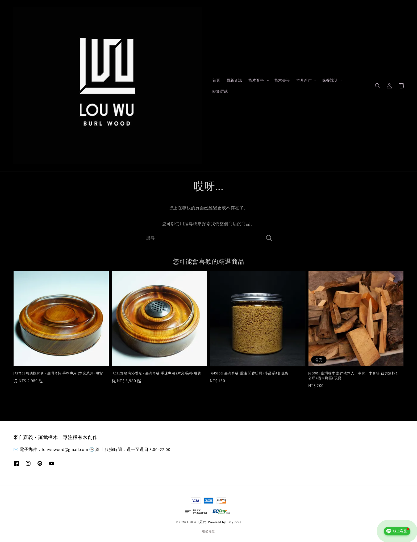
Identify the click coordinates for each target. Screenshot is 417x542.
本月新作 (304, 80)
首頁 (216, 80)
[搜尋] (269, 238)
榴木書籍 (282, 80)
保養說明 (329, 80)
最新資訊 (234, 80)
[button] (377, 86)
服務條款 (208, 531)
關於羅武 (220, 91)
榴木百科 (256, 80)
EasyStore (234, 522)
